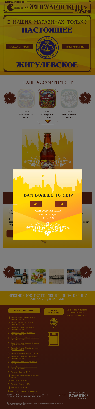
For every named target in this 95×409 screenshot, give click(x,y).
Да (35, 204)
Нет (61, 204)
